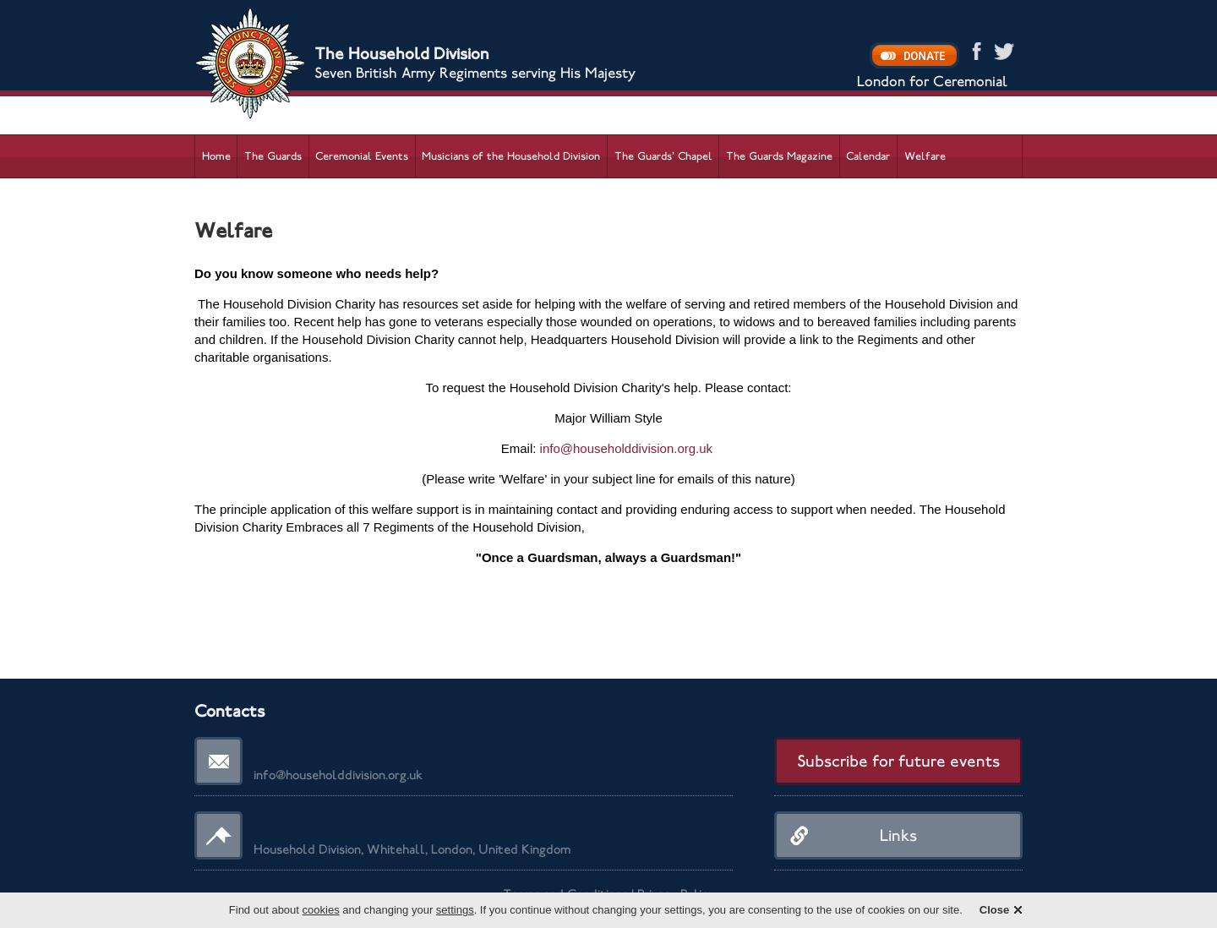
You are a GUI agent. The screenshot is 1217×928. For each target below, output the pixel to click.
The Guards (273, 156)
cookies (321, 909)
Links (898, 835)
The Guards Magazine (779, 156)
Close (994, 909)
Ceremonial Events (361, 156)
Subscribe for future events (898, 761)
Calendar (868, 156)
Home (216, 156)
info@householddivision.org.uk (626, 448)
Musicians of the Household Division (511, 156)
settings (455, 909)
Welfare (925, 156)
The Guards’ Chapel (663, 156)
